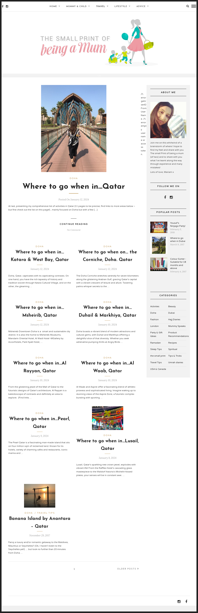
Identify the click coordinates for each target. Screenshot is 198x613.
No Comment (73, 235)
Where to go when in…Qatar (74, 192)
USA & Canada (158, 374)
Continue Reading (74, 229)
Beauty (172, 312)
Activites (154, 312)
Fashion (154, 325)
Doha (74, 184)
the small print (157, 361)
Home (53, 6)
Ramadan (155, 348)
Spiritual (172, 355)
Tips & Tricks (175, 361)
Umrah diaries (175, 368)
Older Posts (128, 574)
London (154, 331)
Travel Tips (46, 518)
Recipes (172, 348)
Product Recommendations (178, 340)
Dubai (171, 318)
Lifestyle (121, 6)
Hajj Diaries (174, 325)
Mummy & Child (76, 6)
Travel (100, 6)
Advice (141, 6)
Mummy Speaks (177, 331)
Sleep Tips (156, 355)
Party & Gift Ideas (156, 340)
